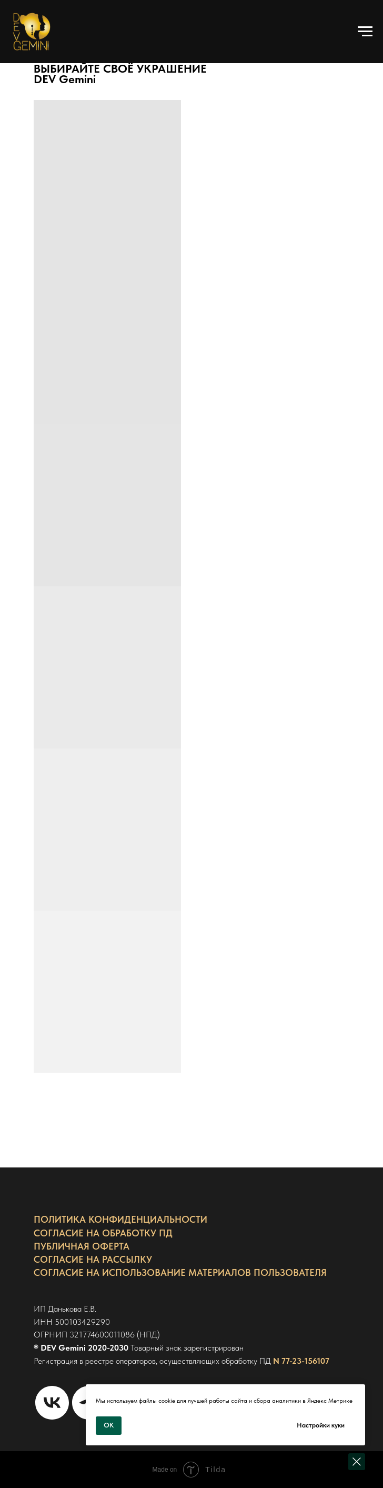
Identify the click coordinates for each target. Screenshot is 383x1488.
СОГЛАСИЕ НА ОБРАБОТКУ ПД (103, 1233)
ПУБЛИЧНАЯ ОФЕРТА (81, 1246)
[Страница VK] (52, 1403)
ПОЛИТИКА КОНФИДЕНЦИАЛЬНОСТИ (120, 1219)
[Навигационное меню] (365, 31)
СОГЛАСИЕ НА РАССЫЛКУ (93, 1259)
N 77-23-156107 (301, 1361)
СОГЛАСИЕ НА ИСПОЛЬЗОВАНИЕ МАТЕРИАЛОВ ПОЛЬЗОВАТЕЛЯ (180, 1272)
